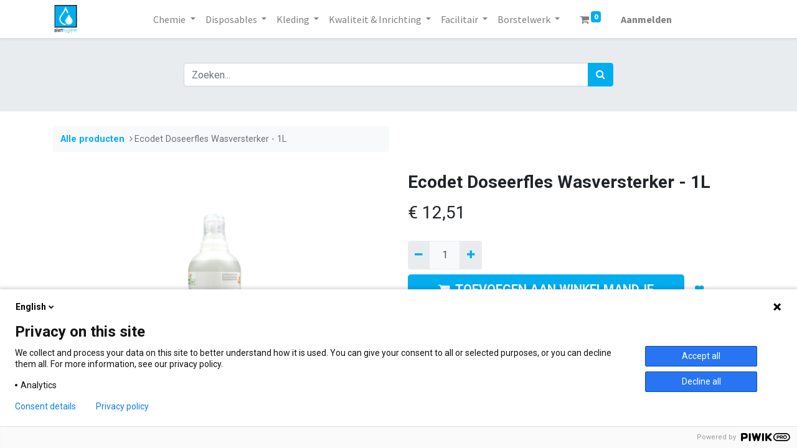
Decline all (701, 381)
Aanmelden (646, 19)
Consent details (45, 406)
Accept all (701, 356)
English (36, 307)
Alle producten (92, 139)
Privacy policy (122, 406)
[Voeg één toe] (470, 255)
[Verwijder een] (419, 255)
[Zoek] (600, 74)
